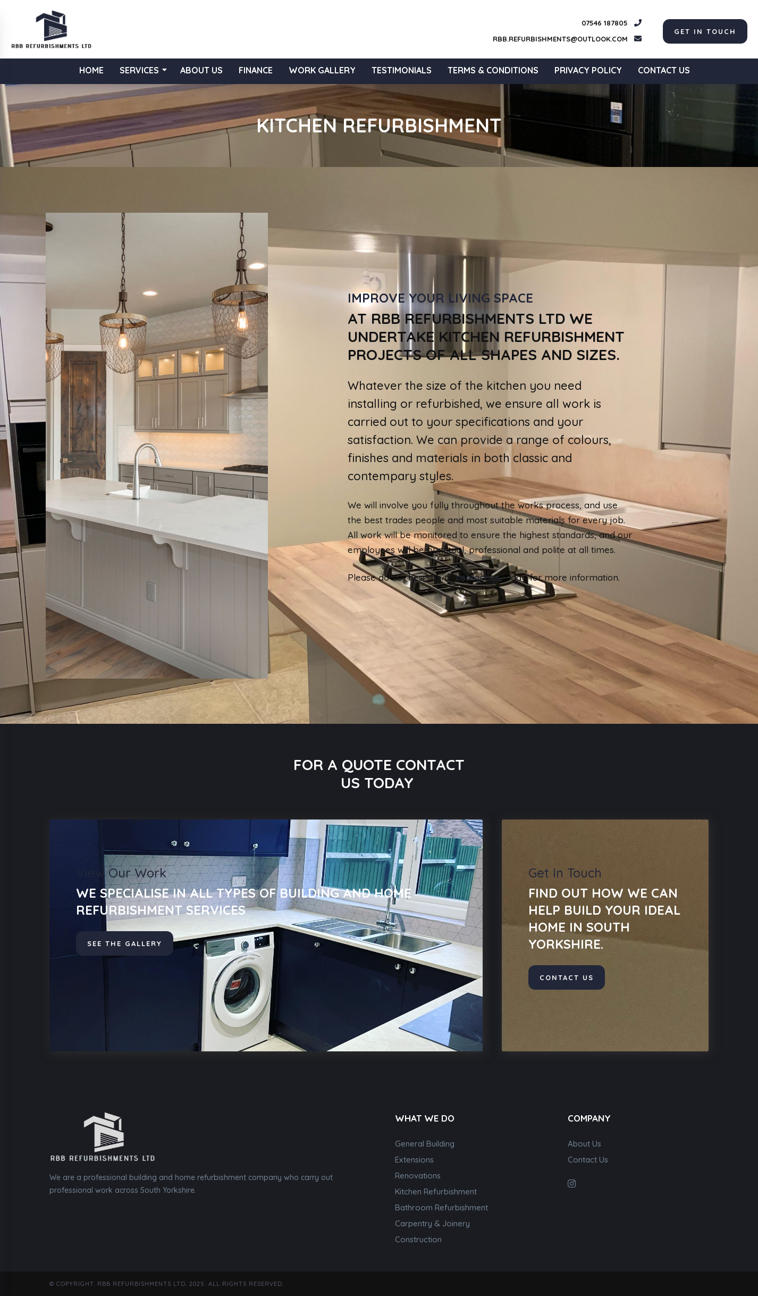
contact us (478, 577)
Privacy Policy (588, 70)
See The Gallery (124, 943)
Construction (418, 1239)
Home (91, 70)
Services (143, 70)
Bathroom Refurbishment (441, 1207)
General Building (424, 1144)
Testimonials (402, 70)
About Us (201, 70)
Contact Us (664, 70)
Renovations (418, 1175)
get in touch (705, 31)
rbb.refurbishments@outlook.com (560, 39)
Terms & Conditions (493, 70)
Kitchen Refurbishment (436, 1191)
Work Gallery (322, 70)
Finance (256, 70)
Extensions (414, 1160)
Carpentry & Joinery (432, 1223)
